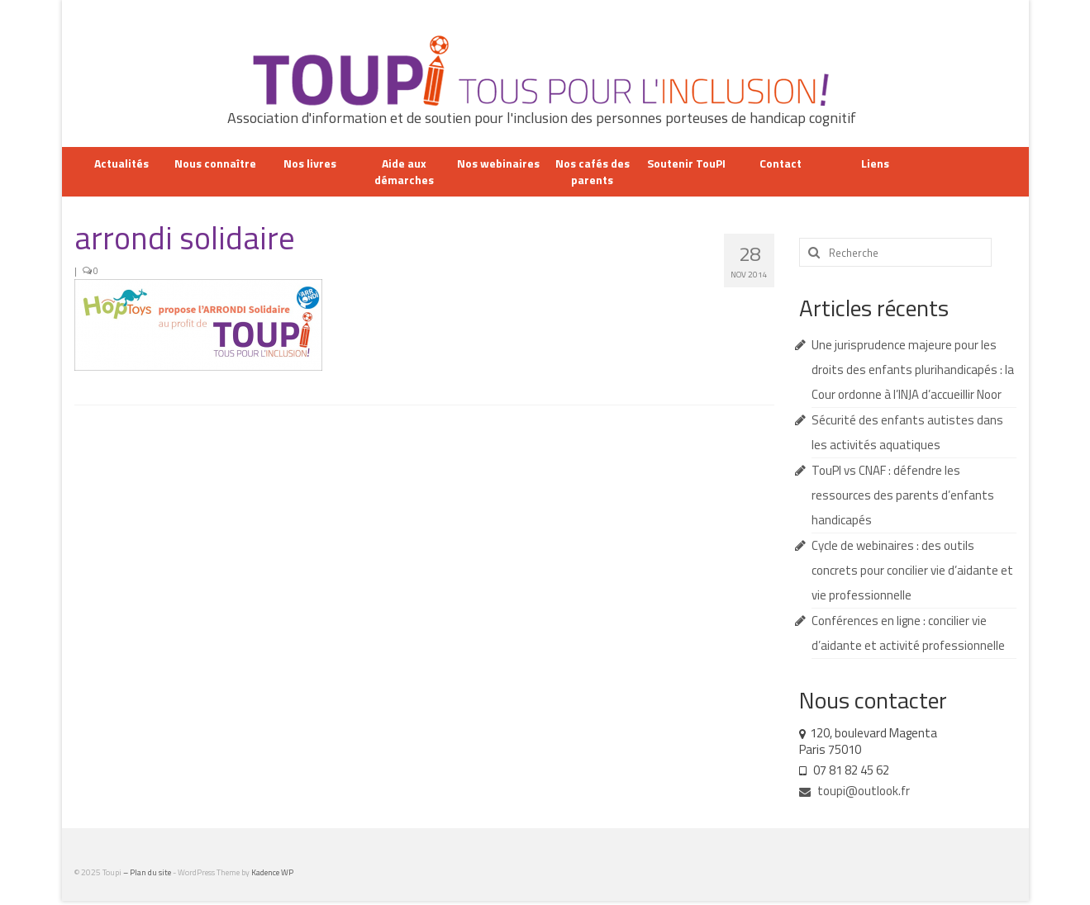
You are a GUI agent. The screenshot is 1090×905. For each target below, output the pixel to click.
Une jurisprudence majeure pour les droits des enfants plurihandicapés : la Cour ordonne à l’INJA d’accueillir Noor (913, 369)
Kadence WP (272, 872)
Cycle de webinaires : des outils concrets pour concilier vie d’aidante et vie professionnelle (912, 570)
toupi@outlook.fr (854, 790)
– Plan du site (148, 872)
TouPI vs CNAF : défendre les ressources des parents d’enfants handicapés (903, 495)
